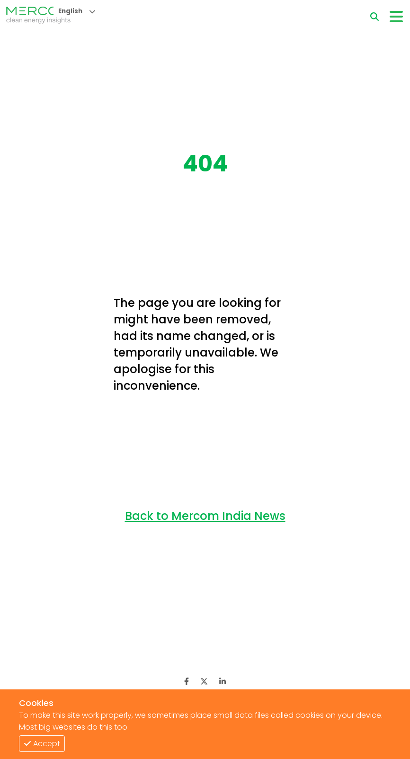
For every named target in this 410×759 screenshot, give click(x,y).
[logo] (38, 17)
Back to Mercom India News (205, 516)
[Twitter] (204, 681)
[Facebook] (186, 681)
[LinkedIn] (223, 681)
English (70, 11)
